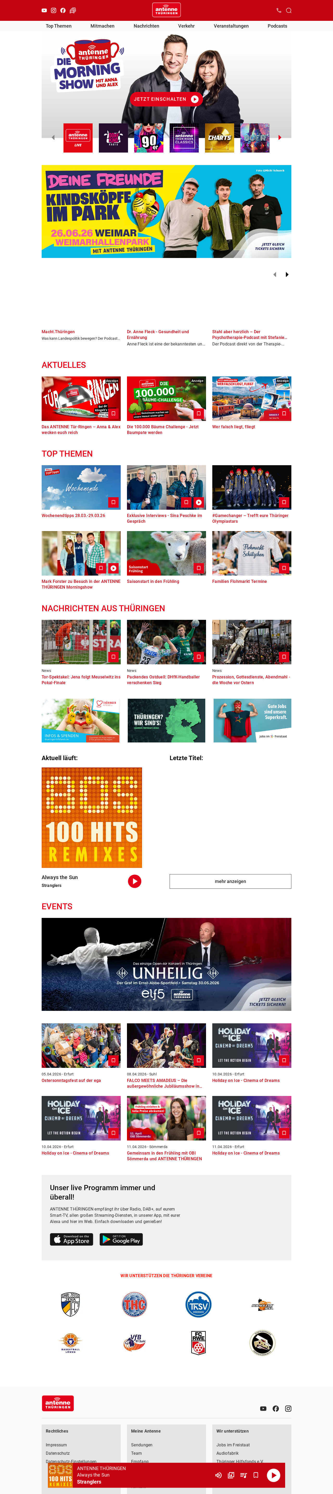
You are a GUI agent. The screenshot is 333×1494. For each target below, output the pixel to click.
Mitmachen (102, 26)
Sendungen (142, 1444)
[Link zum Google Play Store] (121, 1240)
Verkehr (186, 26)
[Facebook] (63, 10)
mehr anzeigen (230, 881)
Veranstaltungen (231, 26)
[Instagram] (53, 10)
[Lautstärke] (218, 1475)
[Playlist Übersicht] (243, 1475)
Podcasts (277, 26)
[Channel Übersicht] (231, 1475)
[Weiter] (287, 274)
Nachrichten (146, 26)
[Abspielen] (273, 1475)
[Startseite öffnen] (166, 10)
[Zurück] (275, 274)
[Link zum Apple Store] (71, 1240)
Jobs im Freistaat (233, 1444)
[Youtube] (44, 10)
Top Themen (59, 26)
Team (136, 1453)
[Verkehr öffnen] (73, 10)
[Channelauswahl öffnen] (288, 10)
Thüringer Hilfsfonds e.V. (240, 1461)
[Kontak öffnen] (279, 10)
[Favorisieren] (256, 1475)
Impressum (56, 1444)
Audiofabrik (227, 1453)
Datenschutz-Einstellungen (71, 1461)
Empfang (140, 1461)
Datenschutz (58, 1453)
